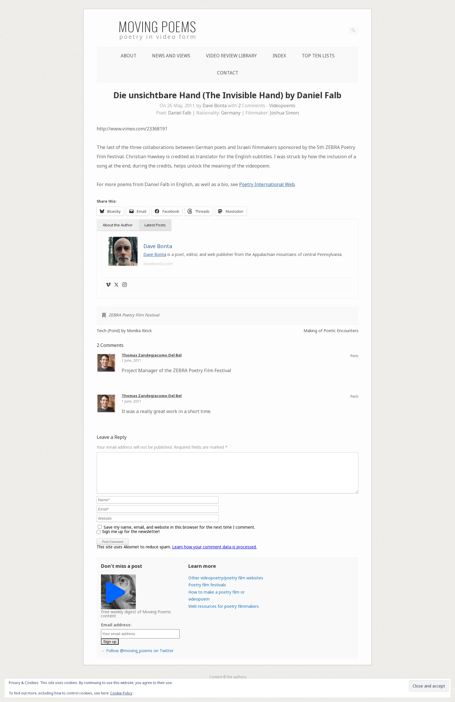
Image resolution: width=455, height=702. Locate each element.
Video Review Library (231, 56)
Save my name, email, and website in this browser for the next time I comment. (179, 534)
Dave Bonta (215, 106)
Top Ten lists (318, 56)
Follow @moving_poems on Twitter (140, 657)
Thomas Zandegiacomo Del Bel (152, 355)
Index (279, 56)
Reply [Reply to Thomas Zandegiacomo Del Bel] (354, 355)
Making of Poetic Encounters (331, 331)
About (128, 56)
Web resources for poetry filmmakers (223, 613)
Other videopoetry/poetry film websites (225, 585)
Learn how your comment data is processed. (214, 553)
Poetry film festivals (207, 591)
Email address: (116, 631)
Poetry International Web (267, 184)
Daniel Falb (179, 113)
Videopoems (282, 106)
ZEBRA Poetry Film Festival (134, 315)
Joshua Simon (284, 113)
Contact (227, 73)
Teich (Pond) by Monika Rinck (124, 331)
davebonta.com (158, 263)
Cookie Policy (121, 693)
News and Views (171, 56)
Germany (231, 113)
